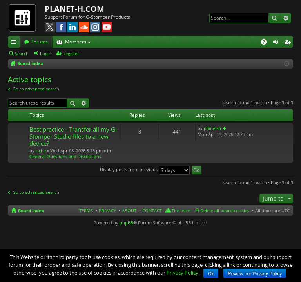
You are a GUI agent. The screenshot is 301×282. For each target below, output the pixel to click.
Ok (211, 274)
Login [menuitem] (277, 43)
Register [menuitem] (289, 43)
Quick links (15, 43)
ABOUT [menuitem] (129, 210)
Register (71, 53)
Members (75, 41)
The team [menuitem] (181, 210)
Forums (39, 41)
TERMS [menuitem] (86, 210)
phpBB (126, 223)
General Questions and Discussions (65, 156)
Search (274, 18)
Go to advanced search (36, 89)
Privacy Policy (182, 272)
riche (41, 151)
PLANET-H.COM (74, 9)
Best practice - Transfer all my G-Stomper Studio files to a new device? (73, 136)
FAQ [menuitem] (266, 43)
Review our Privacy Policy (255, 274)
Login (45, 53)
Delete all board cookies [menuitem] (224, 210)
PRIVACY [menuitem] (107, 210)
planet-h (212, 128)
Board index (31, 210)
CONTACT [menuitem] (152, 210)
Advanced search (285, 18)
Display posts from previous (145, 169)
